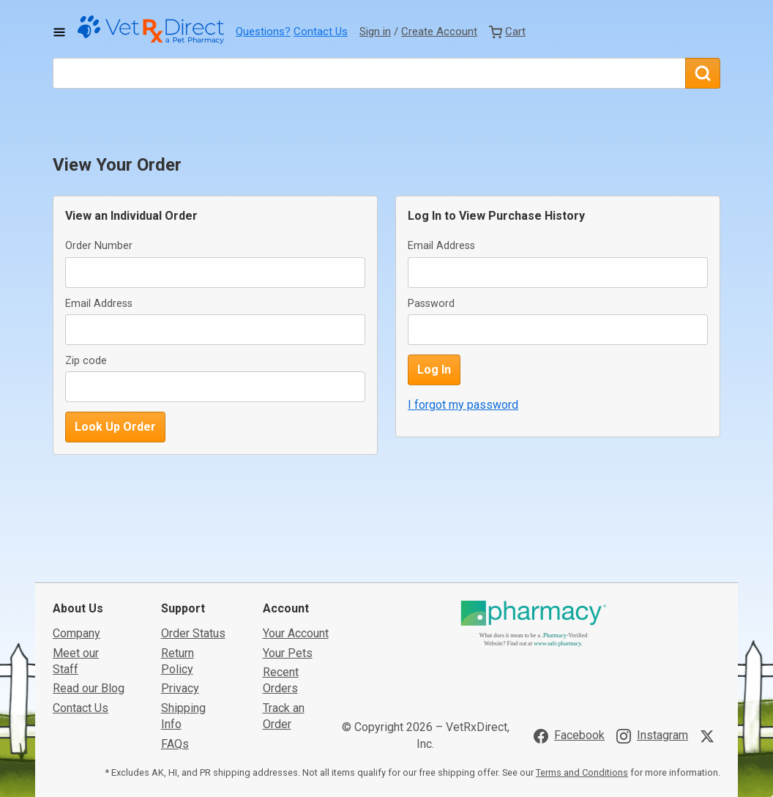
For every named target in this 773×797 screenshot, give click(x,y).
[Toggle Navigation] (59, 32)
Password (431, 303)
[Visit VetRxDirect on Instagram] (652, 728)
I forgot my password (463, 405)
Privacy (180, 682)
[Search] (702, 73)
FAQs (175, 737)
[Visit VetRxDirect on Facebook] (569, 728)
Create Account (439, 31)
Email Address (98, 303)
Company (76, 626)
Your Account (296, 626)
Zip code (86, 361)
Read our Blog (88, 682)
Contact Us (321, 31)
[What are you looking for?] (369, 73)
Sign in (375, 31)
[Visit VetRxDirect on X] (710, 728)
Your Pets (288, 646)
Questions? (263, 31)
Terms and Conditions (582, 765)
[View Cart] (507, 31)
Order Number (98, 246)
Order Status (193, 626)
